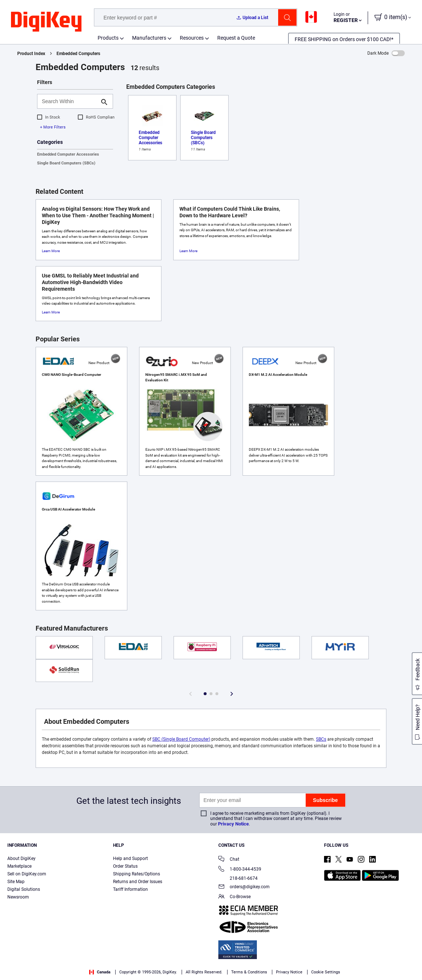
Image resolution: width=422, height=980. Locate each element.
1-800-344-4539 (239, 869)
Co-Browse (234, 897)
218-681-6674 (238, 878)
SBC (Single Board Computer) (181, 739)
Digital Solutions (23, 889)
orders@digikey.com (244, 887)
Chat (228, 859)
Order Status (125, 866)
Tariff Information (130, 889)
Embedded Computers (78, 53)
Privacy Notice (233, 824)
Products (108, 38)
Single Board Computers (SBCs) (66, 163)
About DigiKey (21, 858)
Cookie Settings (325, 972)
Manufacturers (149, 38)
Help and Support (130, 858)
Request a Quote (236, 38)
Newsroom (18, 897)
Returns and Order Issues (137, 881)
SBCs (321, 739)
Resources (192, 38)
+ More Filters (53, 127)
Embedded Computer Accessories (68, 154)
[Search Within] (69, 101)
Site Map (16, 881)
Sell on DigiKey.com (26, 873)
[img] (46, 22)
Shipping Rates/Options (136, 873)
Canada (99, 972)
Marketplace (19, 866)
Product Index (31, 53)
